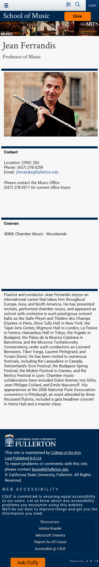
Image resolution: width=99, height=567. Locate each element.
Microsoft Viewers (50, 535)
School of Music (26, 15)
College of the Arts (66, 453)
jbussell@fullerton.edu (50, 469)
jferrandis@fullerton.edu (37, 172)
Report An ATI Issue (50, 542)
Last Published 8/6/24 (23, 458)
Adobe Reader (50, 528)
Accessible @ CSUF (50, 549)
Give (77, 16)
